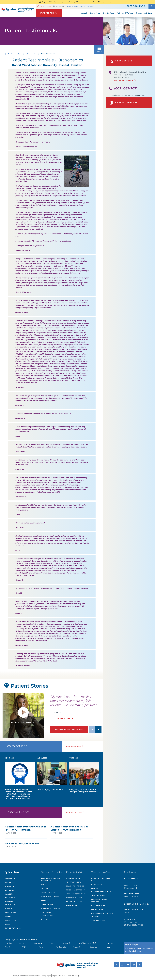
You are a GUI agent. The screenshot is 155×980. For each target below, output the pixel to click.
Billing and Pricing (75, 886)
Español (93, 947)
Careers (90, 6)
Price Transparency (75, 890)
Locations (10, 882)
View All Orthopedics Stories (69, 729)
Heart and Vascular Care (100, 879)
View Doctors (121, 61)
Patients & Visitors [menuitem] (125, 13)
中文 (24, 947)
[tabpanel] (23, 715)
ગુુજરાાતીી (66, 943)
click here (136, 951)
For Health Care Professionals (131, 895)
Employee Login (131, 878)
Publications (47, 904)
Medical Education (10, 903)
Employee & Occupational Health (101, 890)
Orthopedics (32, 54)
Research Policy (73, 975)
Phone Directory (74, 902)
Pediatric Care (98, 906)
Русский (76, 947)
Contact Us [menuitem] (95, 13)
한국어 (7, 947)
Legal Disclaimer (58, 975)
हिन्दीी (94, 943)
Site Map (45, 919)
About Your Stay (73, 882)
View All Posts (73, 746)
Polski (42, 947)
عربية (21, 943)
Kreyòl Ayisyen (84, 943)
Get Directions (44, 6)
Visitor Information (75, 894)
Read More (63, 718)
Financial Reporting (50, 908)
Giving (82, 6)
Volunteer (10, 920)
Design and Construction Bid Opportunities (133, 922)
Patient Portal (73, 878)
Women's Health (98, 895)
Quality (44, 888)
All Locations (58, 6)
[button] (151, 6)
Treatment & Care (15, 54)
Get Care (9, 890)
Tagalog (38, 943)
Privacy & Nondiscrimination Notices (26, 975)
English (8, 943)
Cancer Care (97, 885)
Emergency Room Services (99, 900)
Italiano (110, 943)
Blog (7, 924)
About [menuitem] (84, 13)
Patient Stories (13, 928)
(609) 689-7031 (125, 88)
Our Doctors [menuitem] (108, 13)
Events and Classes (50, 896)
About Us (45, 885)
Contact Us (11, 878)
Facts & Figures (48, 892)
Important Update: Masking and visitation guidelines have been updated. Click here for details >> (79, 2)
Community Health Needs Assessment (52, 879)
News (43, 900)
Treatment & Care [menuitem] (144, 13)
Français (52, 943)
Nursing (9, 908)
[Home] (18, 10)
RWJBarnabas (72, 6)
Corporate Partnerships (47, 914)
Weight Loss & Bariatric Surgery (102, 915)
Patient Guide (72, 906)
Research (10, 898)
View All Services (123, 103)
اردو (108, 947)
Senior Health (97, 910)
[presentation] (75, 709)
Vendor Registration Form (134, 911)
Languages (10, 912)
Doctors (9, 886)
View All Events (74, 812)
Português (61, 947)
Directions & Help (74, 898)
